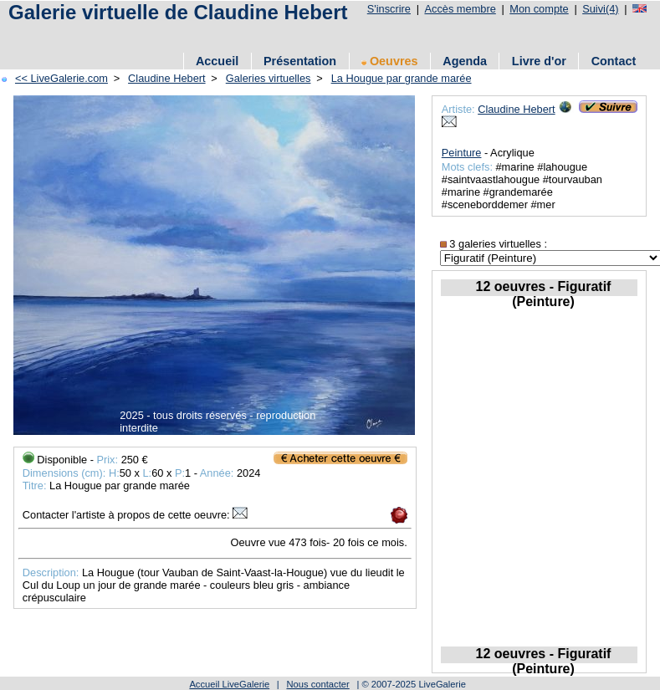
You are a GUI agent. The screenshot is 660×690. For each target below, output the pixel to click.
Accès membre (459, 9)
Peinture (462, 152)
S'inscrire (389, 9)
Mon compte (538, 9)
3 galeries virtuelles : (493, 244)
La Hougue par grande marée (401, 78)
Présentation (299, 61)
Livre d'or (539, 61)
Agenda (465, 61)
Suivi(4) (600, 9)
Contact (614, 61)
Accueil (217, 61)
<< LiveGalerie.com (61, 78)
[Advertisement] (200, 35)
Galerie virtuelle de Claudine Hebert (177, 12)
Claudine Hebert (166, 78)
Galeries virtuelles (268, 78)
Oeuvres (389, 61)
